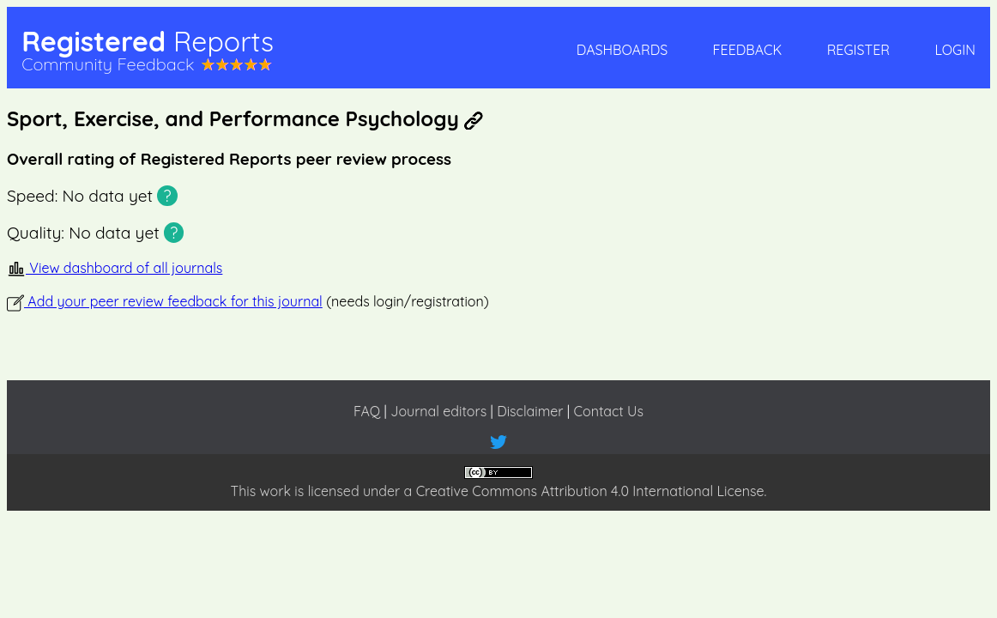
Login (954, 49)
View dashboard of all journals (114, 267)
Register (858, 49)
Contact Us (609, 411)
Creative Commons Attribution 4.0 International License (590, 491)
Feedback (747, 49)
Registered (147, 41)
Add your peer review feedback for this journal (165, 301)
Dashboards (622, 49)
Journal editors (438, 411)
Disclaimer (530, 411)
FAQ (366, 411)
